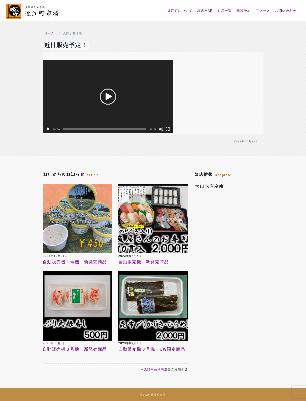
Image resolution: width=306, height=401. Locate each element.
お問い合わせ (285, 11)
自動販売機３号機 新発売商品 (75, 349)
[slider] (104, 129)
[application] (108, 96)
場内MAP (204, 11)
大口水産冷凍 (154, 369)
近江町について (179, 11)
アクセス (263, 11)
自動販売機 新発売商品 (143, 261)
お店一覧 (224, 11)
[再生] (48, 129)
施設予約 (243, 11)
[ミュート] (161, 129)
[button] (108, 97)
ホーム (49, 33)
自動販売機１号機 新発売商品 (75, 261)
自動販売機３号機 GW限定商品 (151, 349)
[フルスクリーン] (168, 129)
